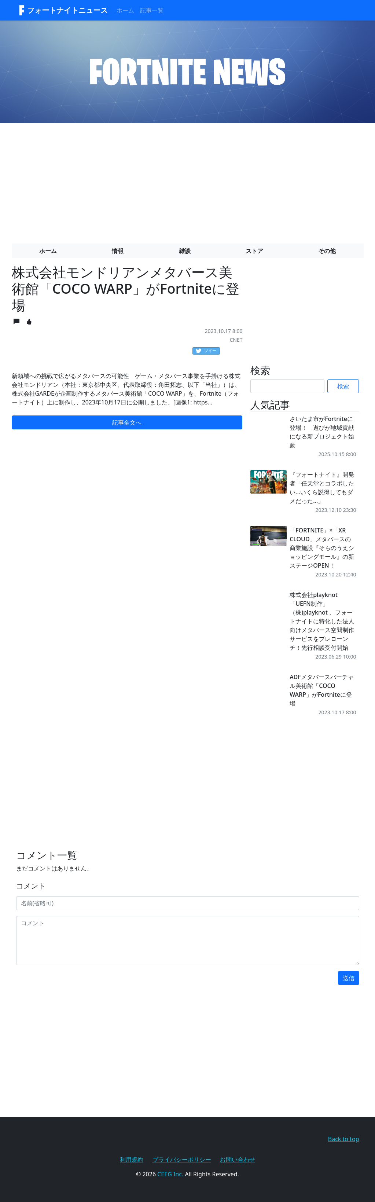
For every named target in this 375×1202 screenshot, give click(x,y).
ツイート (208, 351)
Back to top (343, 1139)
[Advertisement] (187, 180)
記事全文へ (126, 422)
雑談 (185, 251)
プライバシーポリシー (181, 1159)
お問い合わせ (237, 1159)
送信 (348, 978)
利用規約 (131, 1159)
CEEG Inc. (170, 1174)
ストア (254, 251)
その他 (327, 251)
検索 (343, 386)
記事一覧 (151, 10)
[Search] (287, 386)
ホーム (125, 10)
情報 (118, 251)
